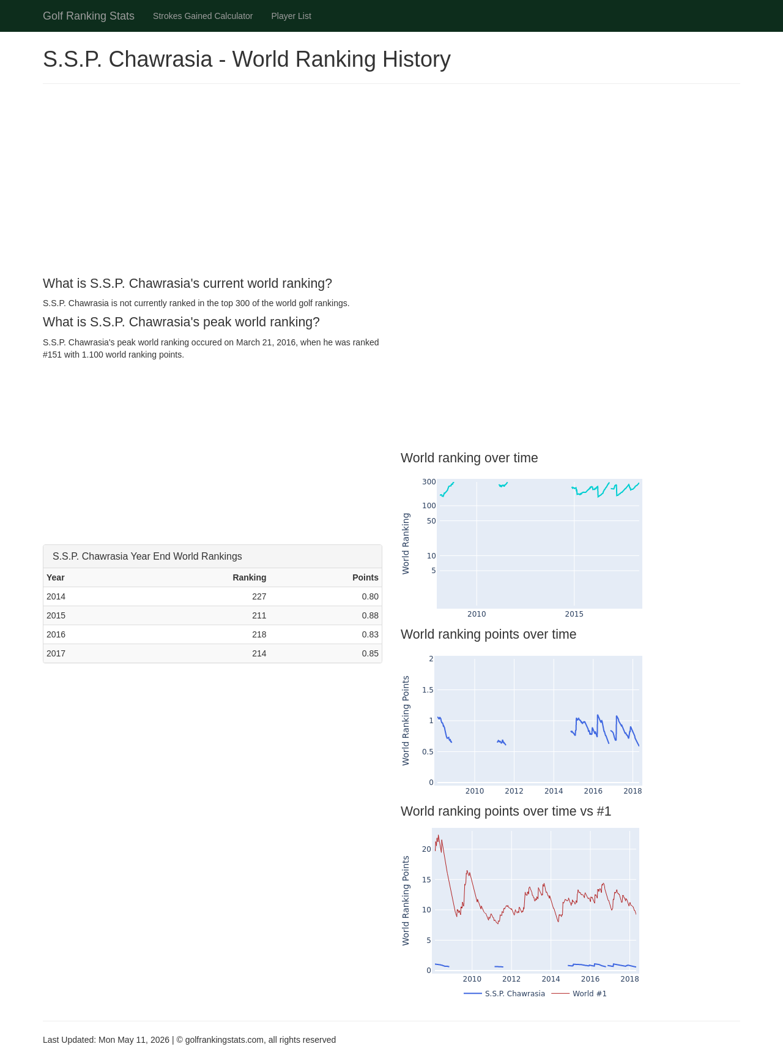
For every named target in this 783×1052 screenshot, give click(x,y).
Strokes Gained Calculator (203, 16)
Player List (291, 16)
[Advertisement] (391, 182)
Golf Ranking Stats (89, 16)
